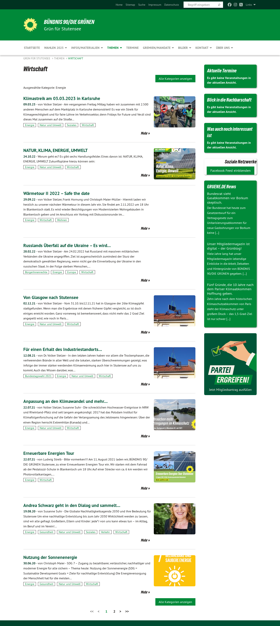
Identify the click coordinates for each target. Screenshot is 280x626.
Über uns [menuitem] (223, 48)
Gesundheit (46, 532)
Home (119, 4)
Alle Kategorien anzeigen (175, 79)
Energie (29, 125)
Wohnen (62, 220)
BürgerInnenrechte (36, 272)
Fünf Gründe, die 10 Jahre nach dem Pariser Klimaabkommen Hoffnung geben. (230, 289)
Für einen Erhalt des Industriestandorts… (63, 349)
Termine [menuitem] (132, 48)
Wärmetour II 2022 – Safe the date (57, 193)
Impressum (154, 4)
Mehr (144, 133)
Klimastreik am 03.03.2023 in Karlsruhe (63, 98)
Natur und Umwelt (50, 125)
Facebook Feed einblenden (230, 170)
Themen (59, 58)
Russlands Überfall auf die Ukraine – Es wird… (68, 245)
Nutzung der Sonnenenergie (51, 557)
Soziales (71, 125)
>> (127, 611)
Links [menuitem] (249, 4)
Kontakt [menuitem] (201, 48)
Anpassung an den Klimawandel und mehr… (66, 401)
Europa (71, 272)
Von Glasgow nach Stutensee (51, 297)
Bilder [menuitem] (183, 48)
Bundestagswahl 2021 (38, 376)
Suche (141, 4)
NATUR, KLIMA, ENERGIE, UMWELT (57, 150)
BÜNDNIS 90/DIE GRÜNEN (71, 21)
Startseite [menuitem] (32, 48)
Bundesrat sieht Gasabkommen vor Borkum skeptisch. (227, 198)
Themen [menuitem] (113, 48)
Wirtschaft (75, 58)
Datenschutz (171, 4)
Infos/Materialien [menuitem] (85, 48)
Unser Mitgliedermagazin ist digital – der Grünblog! (228, 246)
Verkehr (105, 532)
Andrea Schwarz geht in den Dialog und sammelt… (73, 505)
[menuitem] (119, 4)
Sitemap (130, 4)
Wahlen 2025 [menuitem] (54, 48)
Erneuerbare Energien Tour (49, 453)
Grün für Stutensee (37, 58)
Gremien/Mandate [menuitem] (157, 48)
